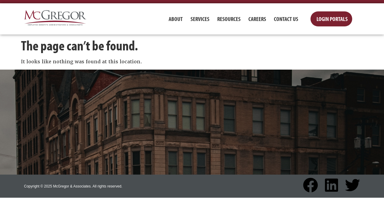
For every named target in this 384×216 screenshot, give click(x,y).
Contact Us (286, 18)
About (176, 18)
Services (199, 18)
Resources (229, 18)
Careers (257, 18)
